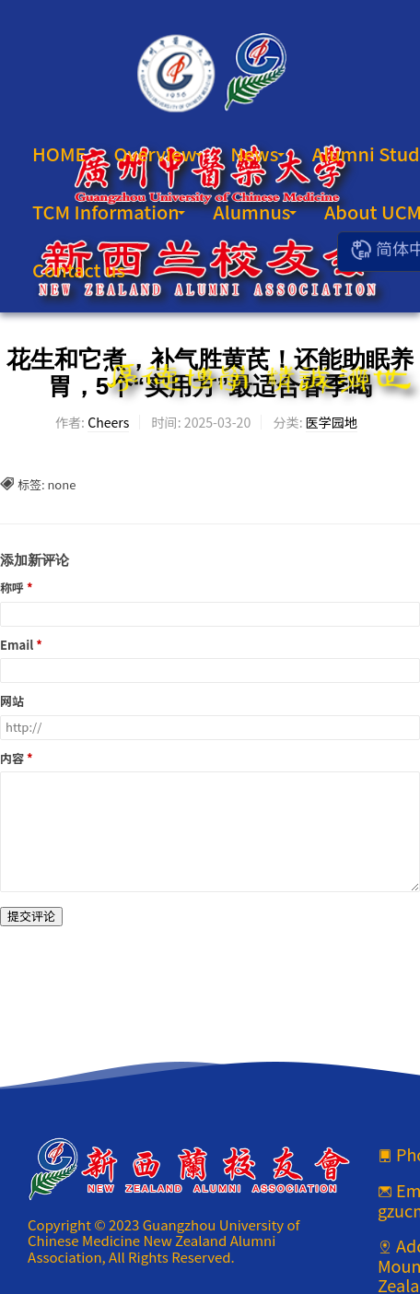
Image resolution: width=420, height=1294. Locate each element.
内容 (12, 759)
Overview (159, 153)
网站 (12, 702)
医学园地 (331, 422)
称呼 (12, 588)
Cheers (108, 422)
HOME (59, 153)
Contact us (78, 269)
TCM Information (108, 211)
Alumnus (255, 211)
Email (16, 646)
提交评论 (31, 915)
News (257, 153)
